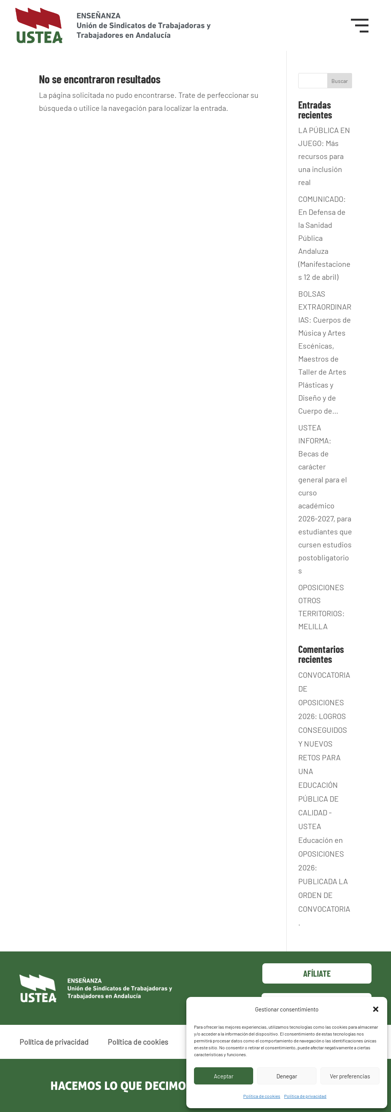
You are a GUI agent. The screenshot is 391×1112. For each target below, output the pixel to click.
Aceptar (223, 1076)
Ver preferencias (350, 1076)
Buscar (339, 81)
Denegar (286, 1076)
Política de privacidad (305, 1096)
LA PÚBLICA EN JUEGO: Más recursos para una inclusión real (324, 156)
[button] (376, 1009)
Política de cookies (261, 1096)
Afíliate (317, 973)
